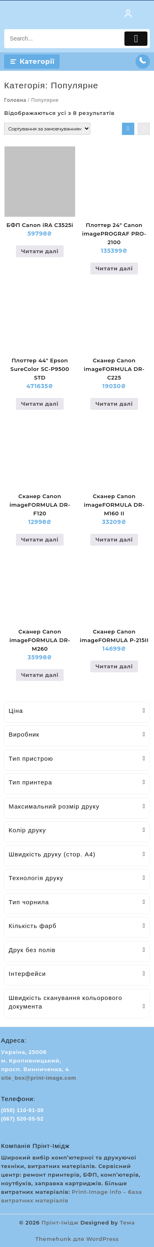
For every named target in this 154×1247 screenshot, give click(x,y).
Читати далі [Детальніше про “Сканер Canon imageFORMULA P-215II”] (114, 666)
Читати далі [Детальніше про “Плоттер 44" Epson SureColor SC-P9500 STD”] (40, 403)
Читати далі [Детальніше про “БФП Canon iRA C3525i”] (40, 251)
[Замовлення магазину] (47, 129)
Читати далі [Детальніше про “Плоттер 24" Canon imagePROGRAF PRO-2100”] (114, 268)
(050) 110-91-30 (22, 1110)
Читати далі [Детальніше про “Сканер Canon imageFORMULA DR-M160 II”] (114, 539)
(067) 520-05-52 (22, 1119)
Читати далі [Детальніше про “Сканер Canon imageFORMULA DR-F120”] (40, 539)
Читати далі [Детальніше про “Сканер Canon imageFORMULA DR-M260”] (40, 675)
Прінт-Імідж (59, 1222)
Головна (15, 100)
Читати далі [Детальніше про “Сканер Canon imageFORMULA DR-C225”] (114, 403)
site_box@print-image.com (38, 1078)
